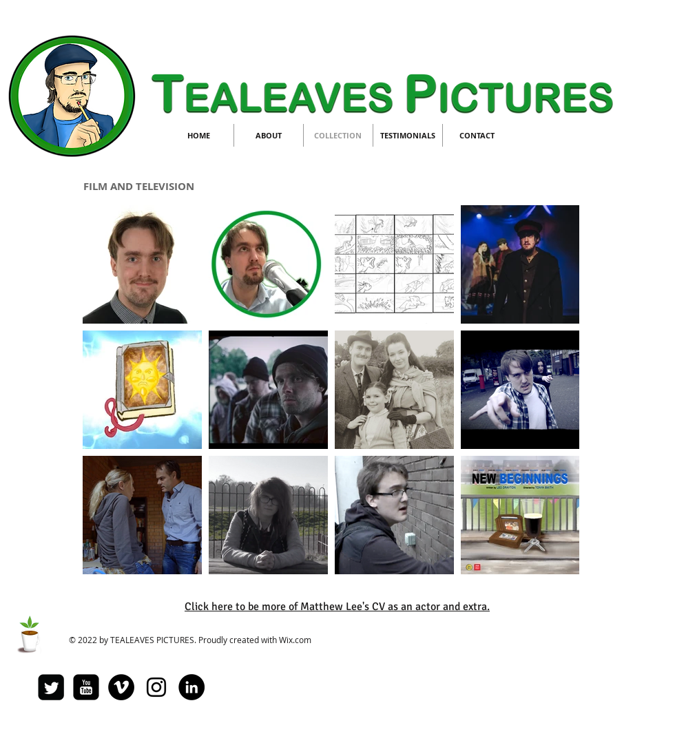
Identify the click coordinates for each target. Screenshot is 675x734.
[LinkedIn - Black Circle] (191, 687)
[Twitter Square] (51, 687)
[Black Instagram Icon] (156, 687)
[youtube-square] (86, 687)
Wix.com (295, 639)
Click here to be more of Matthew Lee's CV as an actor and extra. (337, 607)
